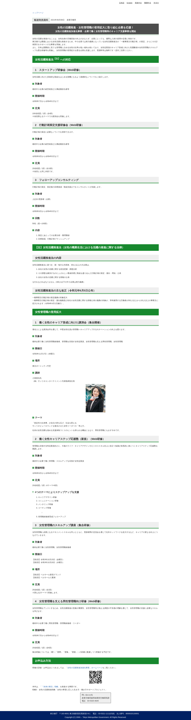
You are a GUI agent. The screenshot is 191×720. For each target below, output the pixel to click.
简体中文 (138, 3)
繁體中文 (147, 3)
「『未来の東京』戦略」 (50, 687)
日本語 (121, 3)
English (129, 3)
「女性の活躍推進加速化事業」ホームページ (84, 668)
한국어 (156, 3)
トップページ (37, 13)
